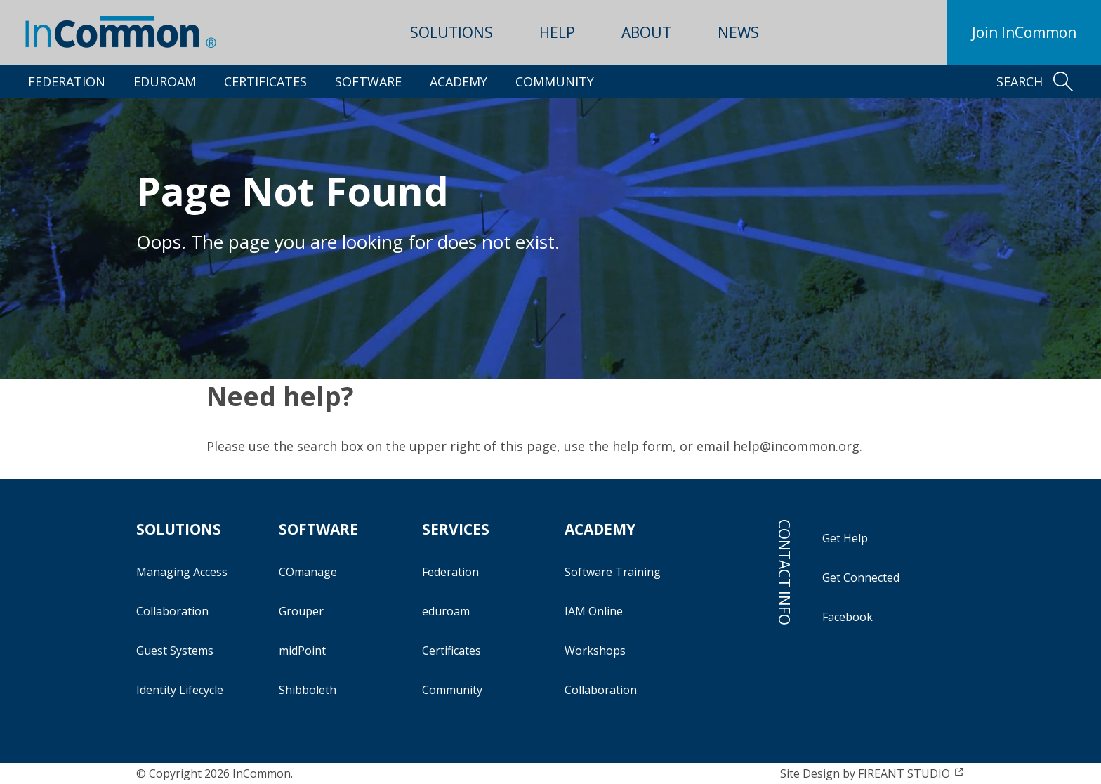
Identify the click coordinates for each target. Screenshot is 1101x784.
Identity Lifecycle (179, 690)
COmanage (308, 572)
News (738, 32)
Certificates (265, 81)
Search (1034, 81)
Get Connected (860, 577)
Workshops (595, 650)
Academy (458, 81)
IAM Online (594, 611)
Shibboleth (307, 690)
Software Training (613, 572)
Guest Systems (174, 650)
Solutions (451, 32)
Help (557, 32)
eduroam (164, 81)
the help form (630, 446)
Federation (66, 81)
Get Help (845, 538)
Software (368, 81)
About (646, 32)
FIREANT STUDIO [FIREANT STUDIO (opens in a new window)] (911, 773)
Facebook (847, 617)
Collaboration (172, 611)
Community (554, 81)
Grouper (301, 611)
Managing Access (182, 572)
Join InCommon (1024, 32)
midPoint (302, 650)
